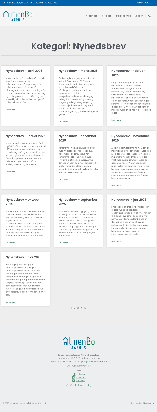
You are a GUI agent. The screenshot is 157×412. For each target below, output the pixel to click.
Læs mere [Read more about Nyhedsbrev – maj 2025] (10, 302)
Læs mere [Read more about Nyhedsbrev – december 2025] (63, 179)
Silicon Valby (148, 403)
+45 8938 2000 (50, 3)
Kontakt (149, 3)
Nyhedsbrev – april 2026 (24, 71)
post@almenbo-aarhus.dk (94, 361)
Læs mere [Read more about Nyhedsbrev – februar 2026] (116, 120)
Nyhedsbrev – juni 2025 (129, 200)
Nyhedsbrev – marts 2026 (78, 71)
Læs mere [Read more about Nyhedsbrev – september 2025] (63, 243)
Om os (140, 3)
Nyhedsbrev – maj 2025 (24, 257)
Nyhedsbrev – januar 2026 (25, 136)
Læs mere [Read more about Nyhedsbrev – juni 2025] (116, 241)
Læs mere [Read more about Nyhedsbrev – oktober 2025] (10, 243)
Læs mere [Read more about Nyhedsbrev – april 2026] (10, 109)
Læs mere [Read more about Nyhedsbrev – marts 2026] (63, 121)
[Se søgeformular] (149, 15)
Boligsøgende (123, 15)
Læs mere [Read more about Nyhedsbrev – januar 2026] (10, 171)
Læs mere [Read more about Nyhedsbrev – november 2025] (116, 185)
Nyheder (138, 15)
